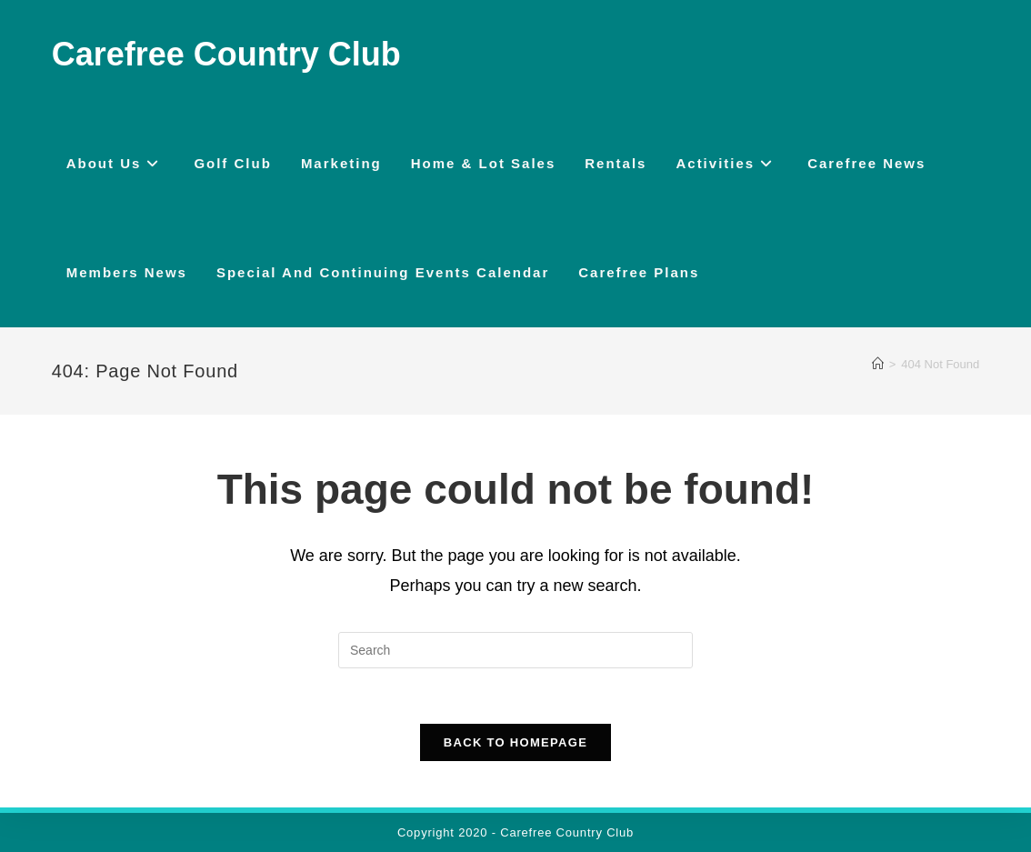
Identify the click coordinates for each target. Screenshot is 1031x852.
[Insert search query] (515, 650)
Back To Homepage (515, 742)
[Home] (878, 364)
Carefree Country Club (226, 54)
